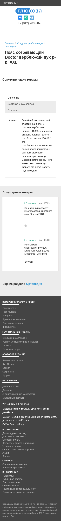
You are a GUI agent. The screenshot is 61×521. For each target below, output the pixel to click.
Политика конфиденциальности (19, 488)
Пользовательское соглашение (18, 492)
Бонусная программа (13, 467)
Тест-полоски (9, 312)
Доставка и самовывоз (14, 436)
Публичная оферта (12, 479)
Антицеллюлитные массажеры (18, 394)
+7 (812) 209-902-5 (30, 23)
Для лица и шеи (10, 386)
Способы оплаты (11, 439)
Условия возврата (11, 446)
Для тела (7, 390)
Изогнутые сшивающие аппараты (20, 341)
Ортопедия (10, 46)
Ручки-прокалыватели (14, 319)
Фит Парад (8, 364)
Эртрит (6, 375)
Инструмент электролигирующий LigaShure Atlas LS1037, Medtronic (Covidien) (37, 249)
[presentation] (30, 98)
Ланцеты (7, 315)
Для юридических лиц (14, 433)
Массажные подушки (13, 397)
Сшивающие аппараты (14, 338)
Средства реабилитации (30, 43)
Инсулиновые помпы (13, 323)
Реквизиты (8, 475)
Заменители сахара (12, 360)
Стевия (6, 368)
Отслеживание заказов (14, 464)
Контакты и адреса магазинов (18, 443)
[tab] (30, 98)
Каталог (6, 456)
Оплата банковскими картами (18, 449)
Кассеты (6, 345)
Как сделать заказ (11, 482)
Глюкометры (9, 308)
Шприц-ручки (9, 327)
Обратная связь (10, 485)
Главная (9, 43)
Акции (5, 453)
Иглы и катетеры (11, 349)
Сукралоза (8, 371)
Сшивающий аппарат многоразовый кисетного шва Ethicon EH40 (38, 211)
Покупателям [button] (10, 3)
